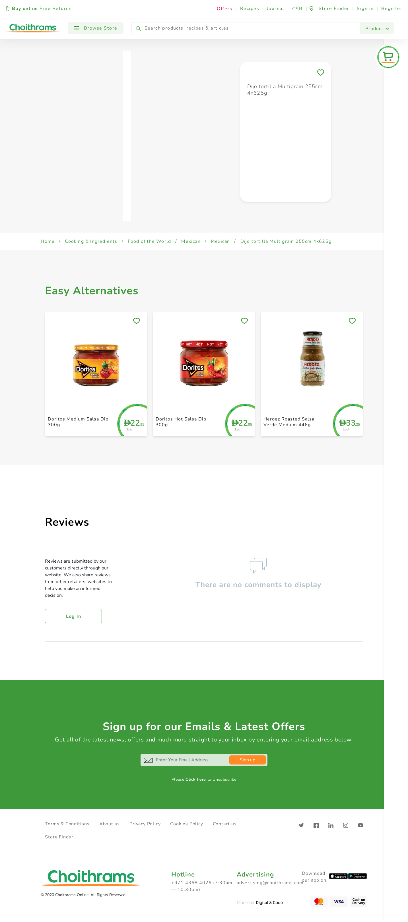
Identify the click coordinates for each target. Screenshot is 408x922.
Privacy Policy (144, 824)
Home (48, 241)
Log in (73, 616)
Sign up (247, 760)
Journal (276, 8)
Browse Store (96, 28)
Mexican (190, 241)
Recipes (249, 8)
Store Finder (59, 837)
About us (109, 824)
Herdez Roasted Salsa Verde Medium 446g (288, 422)
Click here (196, 779)
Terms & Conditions (67, 824)
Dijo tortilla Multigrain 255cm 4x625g (285, 241)
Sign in (365, 8)
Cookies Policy (186, 824)
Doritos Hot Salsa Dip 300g (181, 422)
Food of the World (149, 241)
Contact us (225, 824)
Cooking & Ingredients (91, 241)
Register (391, 8)
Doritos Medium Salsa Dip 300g (78, 422)
